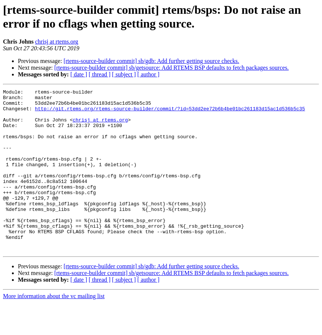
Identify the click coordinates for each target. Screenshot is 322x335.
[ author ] (148, 74)
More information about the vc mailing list (54, 328)
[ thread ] (100, 74)
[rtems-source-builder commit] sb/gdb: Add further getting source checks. (151, 61)
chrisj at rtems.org (56, 41)
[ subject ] (124, 74)
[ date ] (78, 74)
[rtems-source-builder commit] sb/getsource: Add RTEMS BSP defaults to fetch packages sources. (171, 67)
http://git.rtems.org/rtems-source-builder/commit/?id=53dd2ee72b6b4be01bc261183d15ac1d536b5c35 (170, 113)
